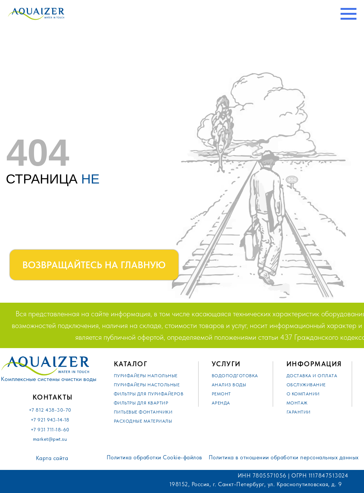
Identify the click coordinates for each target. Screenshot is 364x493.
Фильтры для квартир (141, 403)
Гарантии (299, 412)
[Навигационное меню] (348, 14)
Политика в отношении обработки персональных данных (284, 457)
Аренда (221, 403)
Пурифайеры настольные (147, 384)
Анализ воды (229, 384)
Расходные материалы (143, 421)
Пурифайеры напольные (146, 375)
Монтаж (297, 403)
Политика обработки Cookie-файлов (154, 457)
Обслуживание (306, 384)
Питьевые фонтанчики (143, 412)
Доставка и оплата (312, 375)
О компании (303, 394)
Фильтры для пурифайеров (149, 394)
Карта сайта (52, 458)
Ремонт (221, 394)
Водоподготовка (235, 375)
